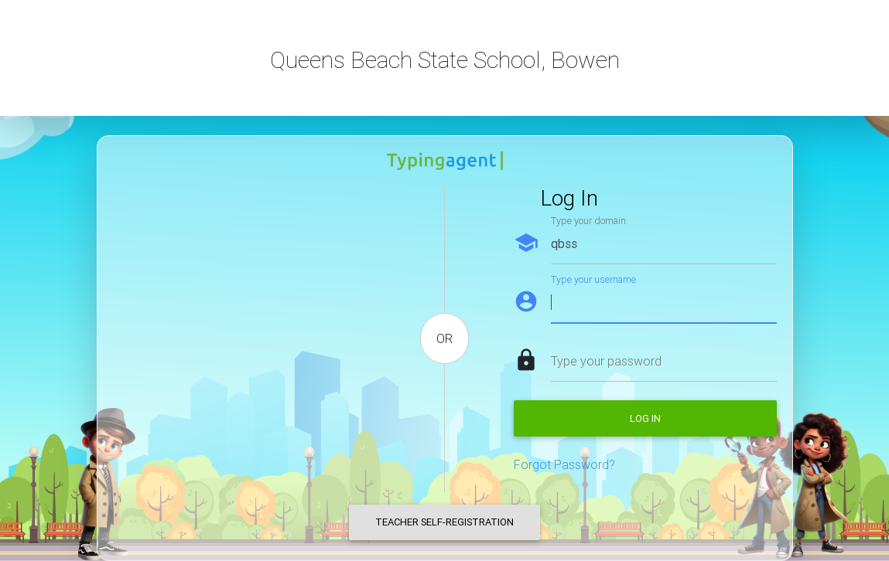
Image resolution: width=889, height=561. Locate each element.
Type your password (606, 361)
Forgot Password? (564, 464)
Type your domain (588, 220)
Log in (645, 418)
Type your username (593, 279)
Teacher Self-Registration (444, 522)
